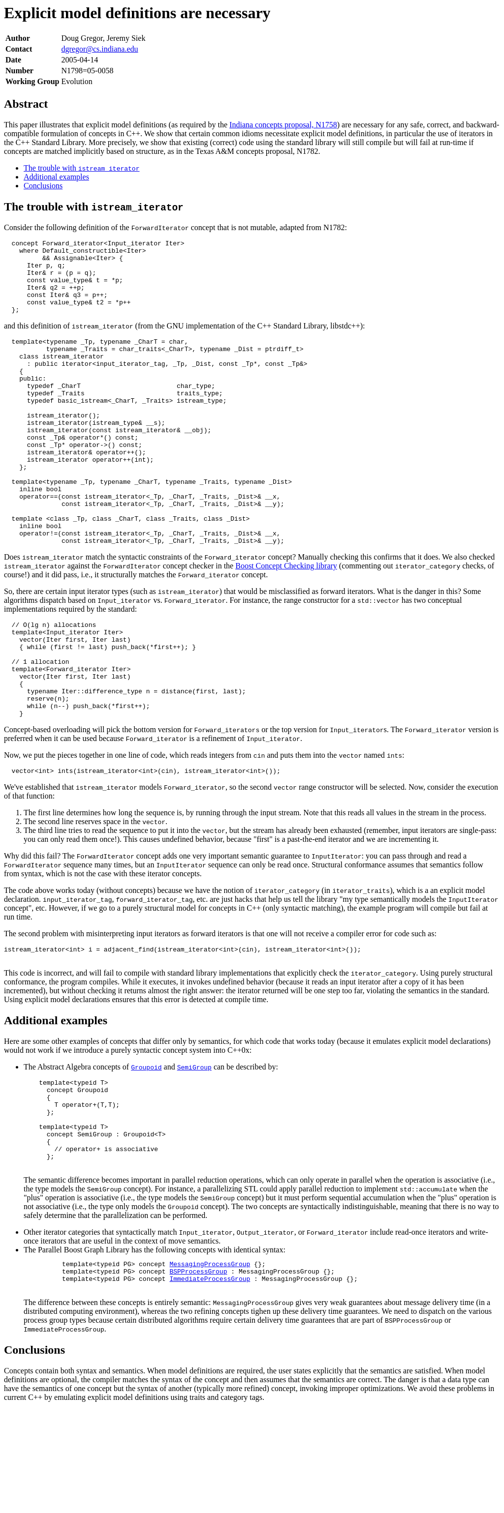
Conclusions (43, 185)
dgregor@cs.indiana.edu (100, 49)
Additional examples (56, 177)
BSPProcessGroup (198, 1371)
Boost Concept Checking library (286, 622)
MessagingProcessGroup (209, 1362)
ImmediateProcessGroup (209, 1380)
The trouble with (81, 168)
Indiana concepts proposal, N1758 (283, 124)
